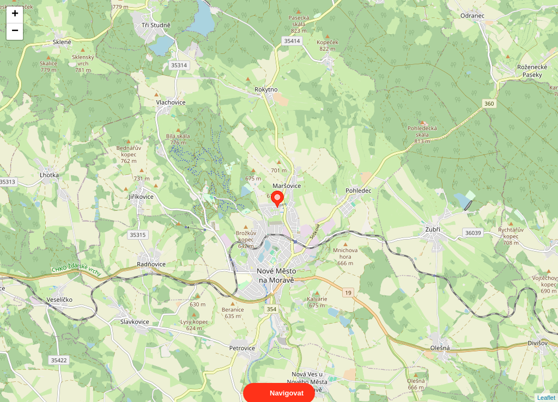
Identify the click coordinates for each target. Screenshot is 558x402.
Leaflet (546, 388)
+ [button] (15, 15)
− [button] (15, 31)
